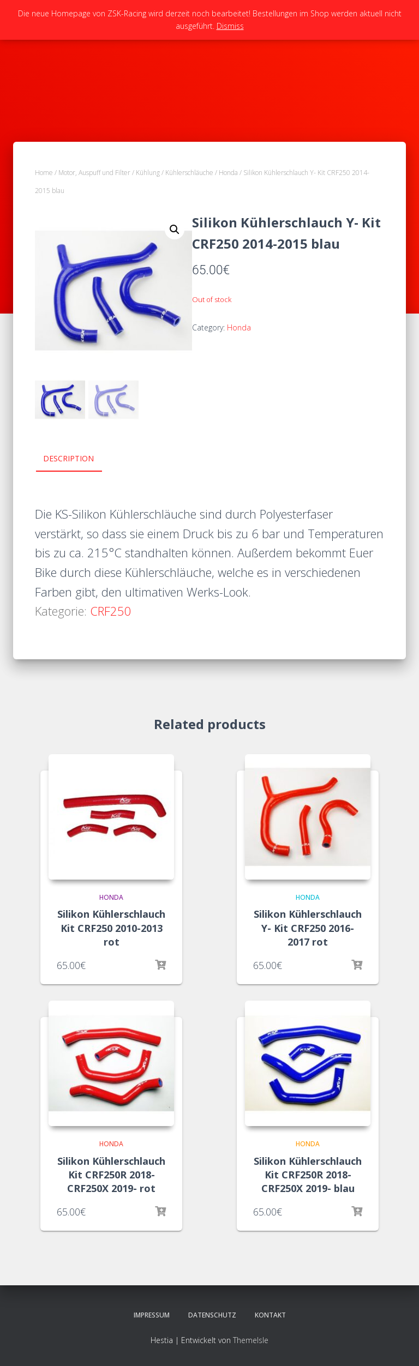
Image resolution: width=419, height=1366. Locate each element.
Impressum (152, 1315)
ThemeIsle (250, 1340)
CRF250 (110, 611)
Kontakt (270, 1315)
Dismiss (230, 26)
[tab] (76, 459)
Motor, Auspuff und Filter (94, 172)
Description (68, 458)
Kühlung (148, 172)
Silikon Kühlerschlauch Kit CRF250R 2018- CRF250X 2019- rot (111, 1174)
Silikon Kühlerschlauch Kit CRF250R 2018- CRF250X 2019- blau (308, 1174)
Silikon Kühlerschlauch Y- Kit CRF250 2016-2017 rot (308, 927)
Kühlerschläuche (189, 172)
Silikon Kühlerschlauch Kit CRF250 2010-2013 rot (111, 927)
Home (44, 172)
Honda (228, 172)
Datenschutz (212, 1315)
